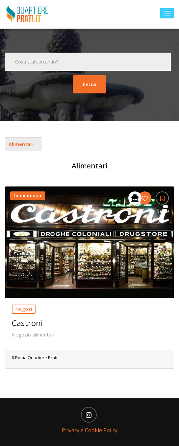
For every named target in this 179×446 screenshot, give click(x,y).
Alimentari (21, 144)
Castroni (27, 322)
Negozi (23, 309)
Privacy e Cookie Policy (89, 430)
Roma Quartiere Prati (35, 357)
